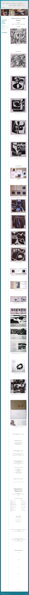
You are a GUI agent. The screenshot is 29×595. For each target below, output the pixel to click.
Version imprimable (4, 593)
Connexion (26, 593)
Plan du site (7, 593)
